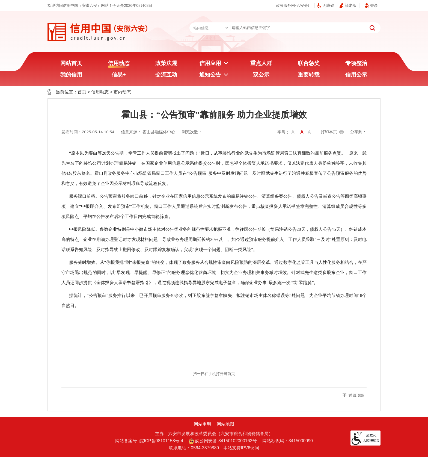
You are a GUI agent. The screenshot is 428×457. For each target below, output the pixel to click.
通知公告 (210, 75)
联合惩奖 (309, 63)
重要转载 (309, 75)
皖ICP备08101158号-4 (161, 440)
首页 (82, 92)
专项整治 (356, 63)
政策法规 (166, 63)
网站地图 (225, 424)
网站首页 (71, 63)
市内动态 (122, 92)
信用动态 (119, 64)
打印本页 (329, 131)
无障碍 (328, 5)
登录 (374, 5)
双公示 (261, 75)
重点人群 (261, 63)
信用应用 (210, 63)
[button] (293, 132)
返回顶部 (356, 395)
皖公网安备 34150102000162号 (223, 441)
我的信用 (71, 75)
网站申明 (202, 424)
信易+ (119, 75)
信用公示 (356, 75)
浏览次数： (192, 131)
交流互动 (166, 75)
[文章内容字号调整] (295, 132)
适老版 (350, 5)
